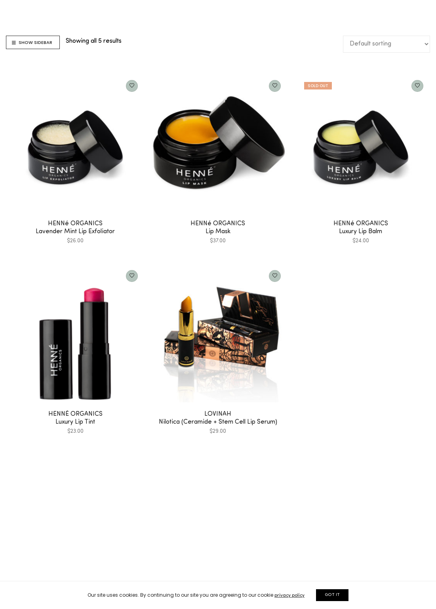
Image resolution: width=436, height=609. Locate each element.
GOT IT (332, 595)
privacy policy (289, 595)
